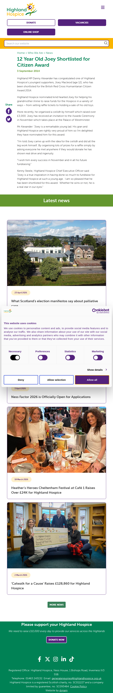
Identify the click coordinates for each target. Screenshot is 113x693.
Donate (31, 22)
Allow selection (56, 379)
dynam (63, 690)
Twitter (9, 119)
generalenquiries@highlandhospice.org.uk (76, 678)
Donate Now (56, 639)
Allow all (92, 379)
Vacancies (82, 22)
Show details (95, 369)
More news (57, 604)
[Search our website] (56, 43)
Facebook (9, 111)
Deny (21, 379)
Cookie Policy (78, 686)
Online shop (31, 32)
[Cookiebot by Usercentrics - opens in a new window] (94, 310)
